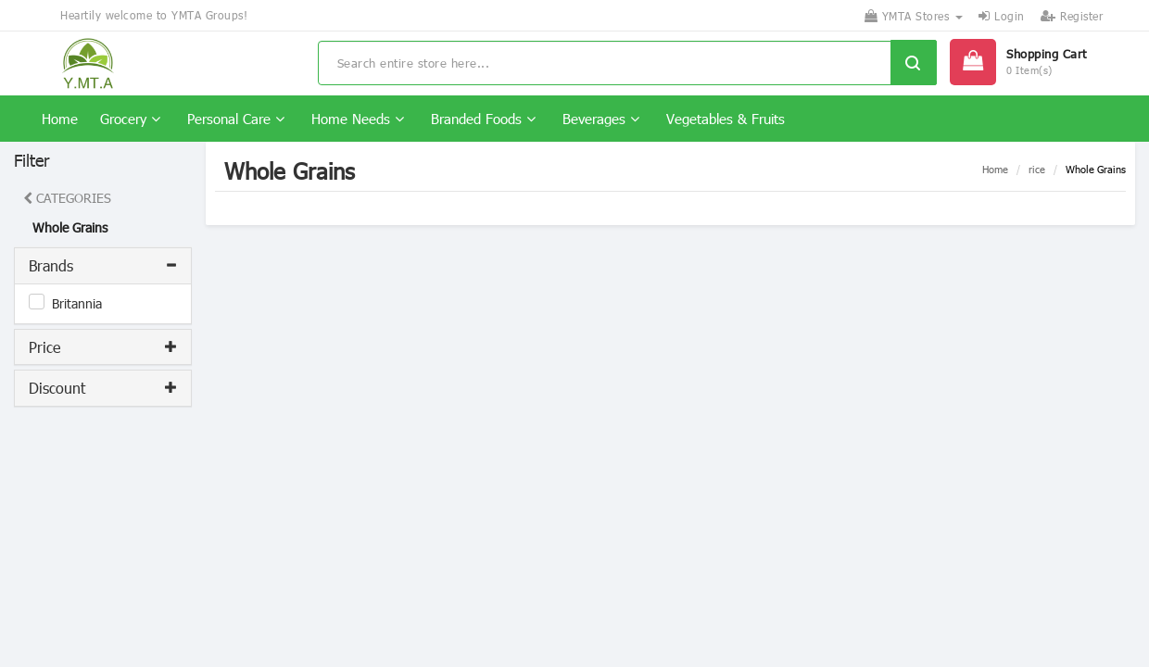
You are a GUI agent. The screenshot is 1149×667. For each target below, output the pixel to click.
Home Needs (357, 118)
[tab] (103, 265)
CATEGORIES (67, 198)
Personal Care (235, 118)
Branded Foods (483, 118)
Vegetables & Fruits (725, 118)
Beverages (600, 118)
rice (1037, 169)
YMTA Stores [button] (914, 15)
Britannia (77, 303)
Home (60, 118)
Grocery (130, 118)
